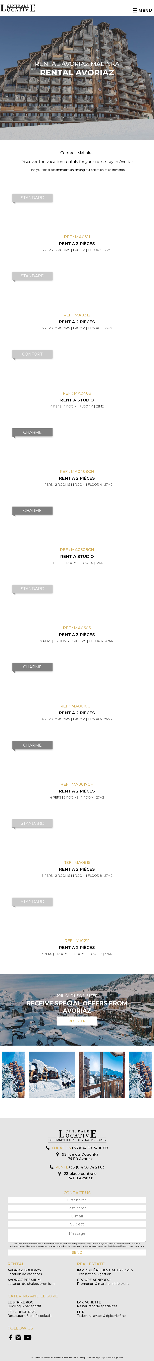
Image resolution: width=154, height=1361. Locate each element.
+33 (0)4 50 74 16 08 (90, 1148)
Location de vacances (25, 1272)
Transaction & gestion (105, 1272)
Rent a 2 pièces (77, 321)
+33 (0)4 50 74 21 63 (86, 1167)
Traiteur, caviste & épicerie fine (101, 1314)
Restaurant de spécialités (97, 1304)
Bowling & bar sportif (24, 1304)
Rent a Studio (77, 400)
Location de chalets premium (31, 1282)
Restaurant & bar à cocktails (30, 1314)
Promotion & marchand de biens (103, 1282)
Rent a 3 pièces (77, 243)
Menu (142, 10)
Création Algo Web (113, 1357)
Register (77, 1021)
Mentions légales (93, 1357)
